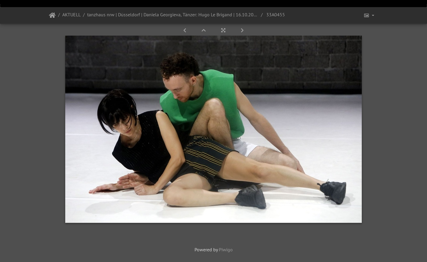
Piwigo (226, 250)
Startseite (52, 15)
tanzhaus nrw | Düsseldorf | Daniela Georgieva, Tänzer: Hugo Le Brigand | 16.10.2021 (173, 15)
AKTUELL (71, 15)
